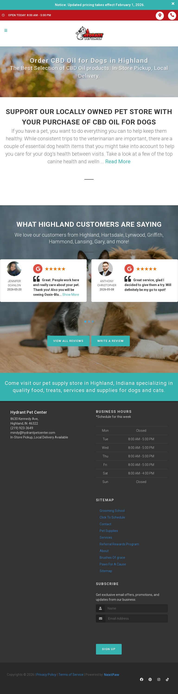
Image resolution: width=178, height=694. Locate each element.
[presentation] (120, 631)
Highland (89, 235)
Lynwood (135, 235)
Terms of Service (70, 674)
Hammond (61, 241)
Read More (117, 161)
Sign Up (109, 649)
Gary (99, 241)
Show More (70, 294)
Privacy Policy (46, 674)
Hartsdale (112, 235)
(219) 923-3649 (21, 428)
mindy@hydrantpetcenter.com (32, 433)
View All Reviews (68, 341)
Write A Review (110, 341)
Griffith (154, 235)
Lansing (83, 241)
